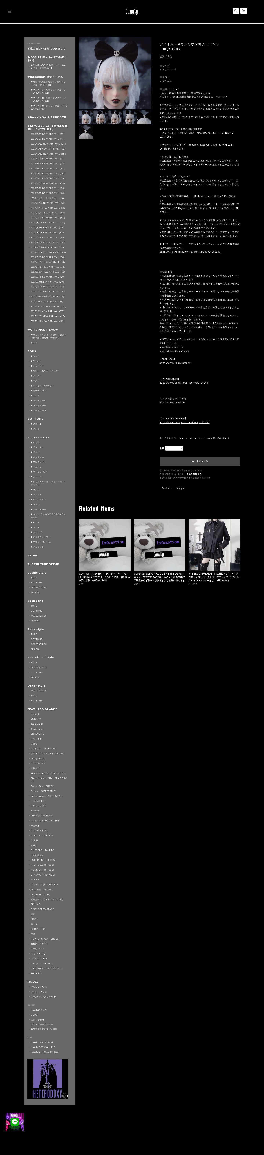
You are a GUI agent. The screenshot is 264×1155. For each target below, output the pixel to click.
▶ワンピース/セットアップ (44, 371)
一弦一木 (35, 825)
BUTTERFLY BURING (43, 850)
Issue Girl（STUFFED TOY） (46, 820)
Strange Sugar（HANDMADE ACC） (49, 780)
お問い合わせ (37, 1019)
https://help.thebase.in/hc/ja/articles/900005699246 (190, 252)
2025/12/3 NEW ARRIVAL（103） (48, 149)
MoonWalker (38, 801)
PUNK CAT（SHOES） (43, 870)
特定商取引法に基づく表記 (44, 1029)
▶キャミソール (38, 400)
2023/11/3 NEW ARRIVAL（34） (48, 321)
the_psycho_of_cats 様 (43, 996)
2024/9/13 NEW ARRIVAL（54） (48, 217)
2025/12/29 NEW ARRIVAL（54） (49, 144)
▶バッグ (35, 442)
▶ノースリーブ (38, 410)
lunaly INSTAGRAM (42, 1042)
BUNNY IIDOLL (39, 958)
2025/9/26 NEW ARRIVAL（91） (48, 158)
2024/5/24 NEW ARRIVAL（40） (49, 252)
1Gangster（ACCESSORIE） (46, 884)
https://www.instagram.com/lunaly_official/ (184, 422)
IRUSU (34, 919)
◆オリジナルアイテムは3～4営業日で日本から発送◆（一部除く (49, 336)
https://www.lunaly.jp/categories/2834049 (184, 383)
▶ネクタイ (36, 494)
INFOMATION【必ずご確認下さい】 (47, 59)
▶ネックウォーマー (41, 537)
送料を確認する (194, 474)
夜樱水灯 (35, 768)
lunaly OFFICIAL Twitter (44, 1052)
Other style (36, 685)
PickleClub (37, 855)
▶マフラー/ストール (41, 542)
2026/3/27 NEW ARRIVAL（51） (48, 134)
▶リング (35, 489)
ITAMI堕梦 (36, 738)
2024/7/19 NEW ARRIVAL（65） (48, 237)
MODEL (33, 981)
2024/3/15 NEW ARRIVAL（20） (48, 277)
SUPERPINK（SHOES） (44, 860)
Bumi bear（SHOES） (43, 835)
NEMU (34, 840)
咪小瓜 (34, 924)
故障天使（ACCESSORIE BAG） (47, 899)
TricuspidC (37, 724)
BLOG (34, 1015)
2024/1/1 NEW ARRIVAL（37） (47, 301)
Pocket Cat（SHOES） (43, 865)
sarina (34, 845)
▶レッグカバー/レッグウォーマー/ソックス (48, 483)
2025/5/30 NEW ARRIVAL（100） (49, 178)
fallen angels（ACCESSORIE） (47, 796)
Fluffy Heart (38, 758)
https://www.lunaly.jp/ (172, 402)
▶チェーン (36, 476)
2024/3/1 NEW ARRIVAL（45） (48, 286)
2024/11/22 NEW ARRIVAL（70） (49, 203)
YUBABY (36, 719)
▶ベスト (35, 381)
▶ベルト (35, 452)
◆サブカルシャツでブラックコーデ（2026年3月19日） (48, 91)
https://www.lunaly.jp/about (175, 363)
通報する (181, 488)
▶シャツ (35, 356)
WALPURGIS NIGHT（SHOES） (48, 753)
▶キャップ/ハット (40, 471)
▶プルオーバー (38, 405)
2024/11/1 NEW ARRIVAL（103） (48, 208)
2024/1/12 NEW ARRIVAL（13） (48, 296)
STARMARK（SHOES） (43, 875)
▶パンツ (35, 428)
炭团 (33, 914)
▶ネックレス (37, 457)
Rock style (35, 601)
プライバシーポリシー (42, 1024)
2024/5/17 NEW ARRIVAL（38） (48, 257)
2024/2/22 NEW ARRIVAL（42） (49, 291)
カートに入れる (200, 461)
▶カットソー (37, 366)
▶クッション (37, 547)
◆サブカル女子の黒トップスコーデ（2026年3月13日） (48, 99)
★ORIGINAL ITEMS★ (42, 329)
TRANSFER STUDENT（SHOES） (49, 773)
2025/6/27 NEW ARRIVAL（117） (48, 173)
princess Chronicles (42, 815)
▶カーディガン (38, 390)
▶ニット (35, 395)
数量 (162, 448)
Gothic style (36, 572)
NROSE (35, 879)
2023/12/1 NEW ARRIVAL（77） (48, 311)
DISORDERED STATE (42, 909)
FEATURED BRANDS (42, 709)
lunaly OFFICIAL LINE (43, 1047)
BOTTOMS (35, 419)
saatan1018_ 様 (39, 991)
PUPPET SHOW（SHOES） (46, 938)
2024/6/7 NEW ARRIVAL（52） (48, 247)
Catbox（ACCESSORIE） (44, 791)
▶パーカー (36, 376)
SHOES (32, 555)
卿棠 (33, 934)
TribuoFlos (37, 973)
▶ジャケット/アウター (42, 386)
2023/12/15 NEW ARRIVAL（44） (49, 306)
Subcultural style (40, 657)
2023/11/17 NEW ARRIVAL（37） (48, 316)
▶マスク (35, 504)
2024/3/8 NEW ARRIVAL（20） (48, 282)
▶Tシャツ (36, 361)
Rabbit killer (38, 929)
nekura (35, 810)
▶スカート (36, 424)
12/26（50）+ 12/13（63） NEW (47, 198)
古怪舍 (34, 743)
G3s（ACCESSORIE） (42, 963)
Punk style (35, 629)
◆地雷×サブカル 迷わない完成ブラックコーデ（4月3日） (48, 83)
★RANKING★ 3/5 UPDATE (46, 117)
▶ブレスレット (38, 462)
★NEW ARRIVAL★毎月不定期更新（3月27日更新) (47, 128)
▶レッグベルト (38, 499)
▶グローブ (36, 532)
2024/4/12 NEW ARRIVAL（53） (48, 267)
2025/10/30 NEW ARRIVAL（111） (49, 153)
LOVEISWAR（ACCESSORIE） (47, 968)
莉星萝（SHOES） (40, 943)
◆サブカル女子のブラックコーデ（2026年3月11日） (49, 107)
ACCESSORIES (38, 437)
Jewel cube (37, 729)
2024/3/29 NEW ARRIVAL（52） (48, 272)
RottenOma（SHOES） (43, 786)
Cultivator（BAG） (41, 894)
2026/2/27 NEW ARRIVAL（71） (48, 139)
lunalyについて (39, 1010)
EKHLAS (35, 904)
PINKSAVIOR (38, 805)
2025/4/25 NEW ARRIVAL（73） (48, 183)
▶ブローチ (36, 467)
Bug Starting (38, 953)
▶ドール (35, 527)
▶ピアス (35, 522)
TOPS (34, 342)
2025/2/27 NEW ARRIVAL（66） (48, 193)
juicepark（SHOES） (42, 889)
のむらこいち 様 (39, 986)
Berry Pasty (37, 948)
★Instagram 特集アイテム (45, 76)
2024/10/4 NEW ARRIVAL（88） (48, 212)
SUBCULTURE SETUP (43, 564)
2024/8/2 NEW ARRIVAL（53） (48, 232)
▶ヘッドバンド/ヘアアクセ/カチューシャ (48, 516)
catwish (35, 714)
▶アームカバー (38, 509)
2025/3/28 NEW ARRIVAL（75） (48, 188)
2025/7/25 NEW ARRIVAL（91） (48, 168)
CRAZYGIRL (37, 734)
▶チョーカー (37, 447)
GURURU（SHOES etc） (44, 748)
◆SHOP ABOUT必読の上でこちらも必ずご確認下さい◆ (48, 67)
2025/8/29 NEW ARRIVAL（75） (48, 163)
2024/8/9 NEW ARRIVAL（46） (48, 227)
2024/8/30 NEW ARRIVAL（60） (48, 222)
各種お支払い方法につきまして (46, 48)
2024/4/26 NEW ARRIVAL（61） (48, 262)
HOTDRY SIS (38, 763)
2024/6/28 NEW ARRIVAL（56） (48, 242)
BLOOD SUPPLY (40, 830)
